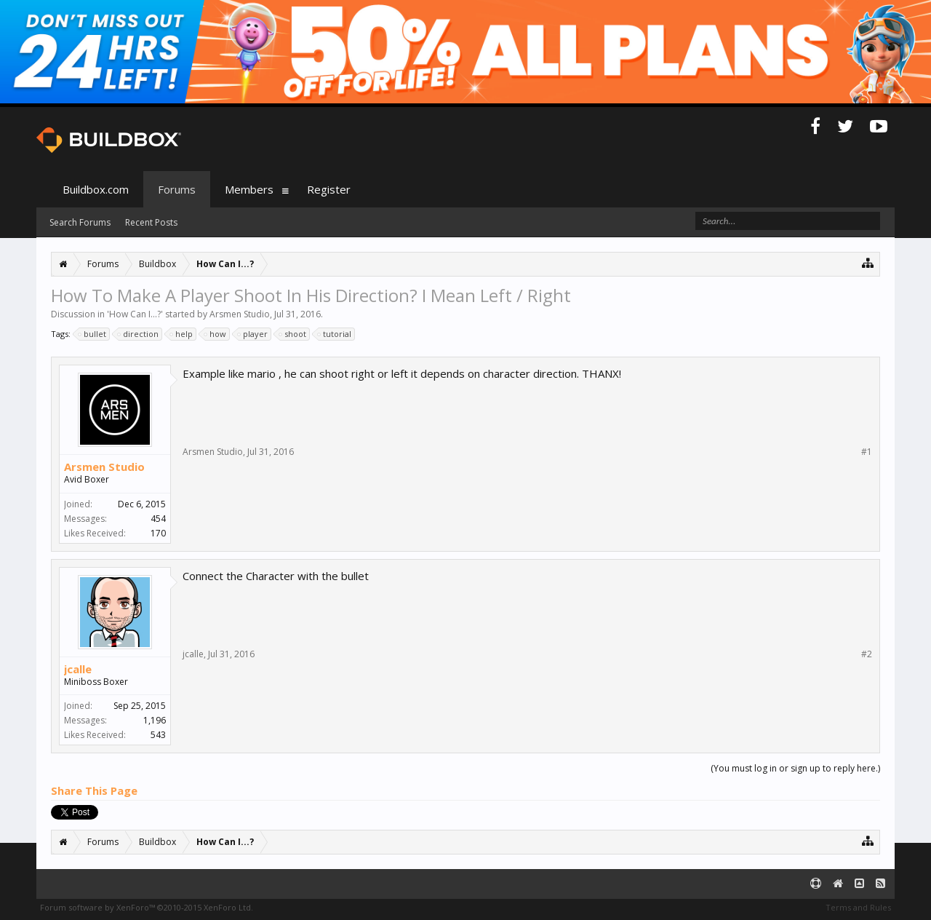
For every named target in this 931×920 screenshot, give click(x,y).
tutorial (335, 334)
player (253, 334)
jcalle (78, 669)
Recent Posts (151, 222)
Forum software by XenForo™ (146, 907)
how (215, 334)
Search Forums (80, 222)
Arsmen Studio (239, 314)
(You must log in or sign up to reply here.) (795, 768)
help (182, 334)
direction (139, 334)
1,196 (154, 720)
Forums (177, 189)
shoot (293, 334)
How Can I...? (135, 314)
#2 (866, 654)
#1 (866, 452)
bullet (92, 334)
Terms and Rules (858, 907)
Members (249, 189)
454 (158, 518)
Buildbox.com (96, 189)
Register (329, 189)
